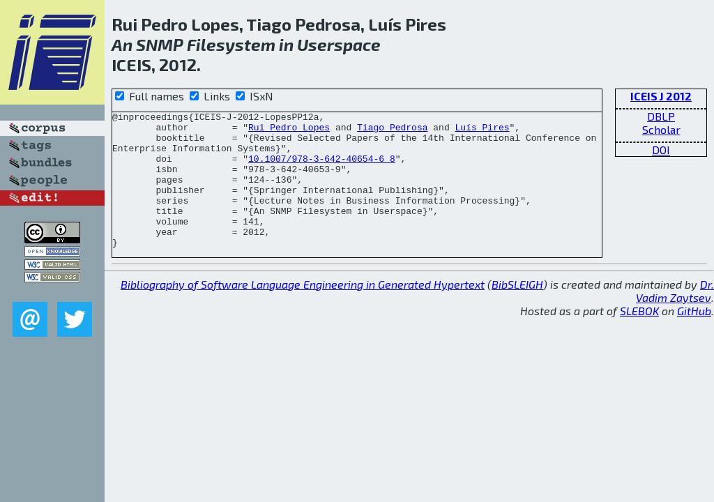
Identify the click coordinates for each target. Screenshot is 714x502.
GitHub (694, 337)
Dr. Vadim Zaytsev (675, 318)
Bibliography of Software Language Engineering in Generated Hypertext (303, 311)
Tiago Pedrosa (392, 131)
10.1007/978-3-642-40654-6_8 (321, 168)
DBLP (661, 116)
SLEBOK (639, 337)
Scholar (661, 129)
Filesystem (231, 44)
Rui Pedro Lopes (289, 131)
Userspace (339, 44)
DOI (661, 149)
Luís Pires (482, 131)
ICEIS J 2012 (661, 95)
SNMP (159, 44)
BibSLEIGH (517, 311)
